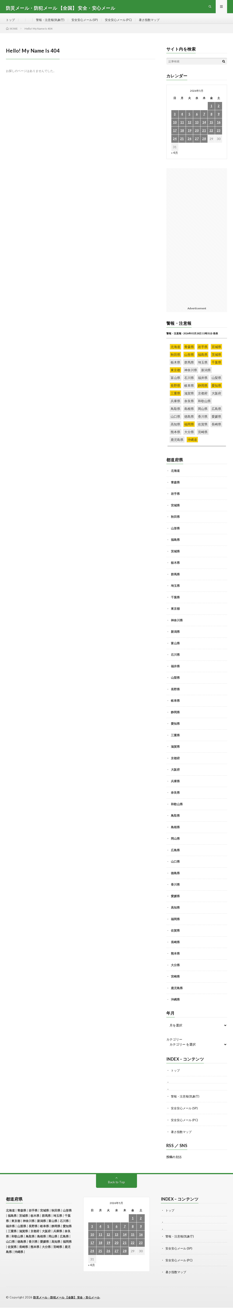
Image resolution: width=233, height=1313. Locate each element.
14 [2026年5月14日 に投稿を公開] (204, 128)
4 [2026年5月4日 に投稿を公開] (182, 120)
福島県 (175, 545)
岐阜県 (175, 706)
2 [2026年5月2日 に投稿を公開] (219, 112)
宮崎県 (175, 982)
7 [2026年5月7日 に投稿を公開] (204, 120)
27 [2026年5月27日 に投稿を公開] (197, 145)
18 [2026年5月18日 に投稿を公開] (182, 136)
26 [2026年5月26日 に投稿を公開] (189, 145)
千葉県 (175, 603)
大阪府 (175, 775)
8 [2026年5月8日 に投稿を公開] (211, 120)
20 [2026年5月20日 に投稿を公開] (197, 136)
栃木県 (175, 568)
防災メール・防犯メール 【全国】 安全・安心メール (69, 1303)
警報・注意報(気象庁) (52, 23)
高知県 (175, 913)
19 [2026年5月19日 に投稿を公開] (189, 136)
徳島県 (175, 879)
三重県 (175, 741)
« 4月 (174, 158)
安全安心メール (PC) (124, 23)
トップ (10, 23)
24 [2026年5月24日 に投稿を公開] (175, 145)
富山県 (175, 649)
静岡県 (175, 718)
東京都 (175, 614)
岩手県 (175, 499)
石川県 (175, 660)
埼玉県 (175, 591)
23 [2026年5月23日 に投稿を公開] (218, 136)
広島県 (175, 856)
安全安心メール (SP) (88, 23)
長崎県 (175, 948)
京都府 (175, 764)
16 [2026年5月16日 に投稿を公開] (218, 128)
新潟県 (175, 637)
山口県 (175, 867)
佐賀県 (175, 936)
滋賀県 (175, 752)
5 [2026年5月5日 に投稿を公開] (189, 120)
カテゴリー (174, 1045)
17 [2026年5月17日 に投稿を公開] (175, 136)
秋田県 (175, 522)
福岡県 (175, 925)
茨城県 (175, 557)
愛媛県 (175, 902)
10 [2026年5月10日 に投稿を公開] (175, 128)
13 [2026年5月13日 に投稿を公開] (197, 128)
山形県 (175, 534)
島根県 (175, 833)
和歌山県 (177, 810)
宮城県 (175, 511)
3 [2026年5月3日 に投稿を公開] (175, 120)
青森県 (175, 488)
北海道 (175, 476)
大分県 (175, 971)
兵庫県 (175, 787)
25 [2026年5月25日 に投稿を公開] (182, 145)
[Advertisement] (197, 242)
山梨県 (175, 683)
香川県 (175, 890)
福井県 (175, 672)
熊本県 (175, 959)
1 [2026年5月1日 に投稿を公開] (211, 112)
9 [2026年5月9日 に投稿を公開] (219, 120)
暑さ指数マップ (157, 23)
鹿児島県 (177, 994)
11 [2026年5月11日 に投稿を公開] (182, 128)
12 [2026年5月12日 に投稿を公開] (189, 128)
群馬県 (175, 580)
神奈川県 (177, 626)
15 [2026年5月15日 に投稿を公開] (211, 128)
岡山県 (175, 844)
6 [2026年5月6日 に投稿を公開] (197, 120)
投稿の (174, 1162)
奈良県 (175, 798)
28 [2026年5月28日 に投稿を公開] (204, 145)
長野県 (175, 695)
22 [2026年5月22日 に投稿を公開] (211, 136)
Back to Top (116, 1188)
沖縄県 (175, 1005)
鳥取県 (175, 821)
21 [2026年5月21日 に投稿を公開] (204, 136)
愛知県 (175, 729)
